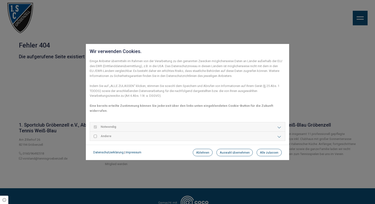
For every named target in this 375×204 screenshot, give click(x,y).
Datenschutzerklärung (108, 152)
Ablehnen (202, 152)
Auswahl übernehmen (235, 152)
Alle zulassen (269, 152)
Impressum (133, 152)
